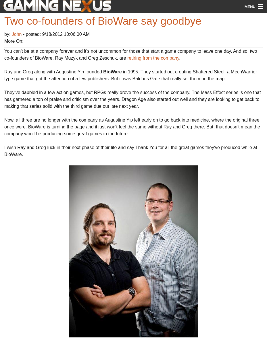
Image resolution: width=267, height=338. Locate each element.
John (17, 34)
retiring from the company (153, 58)
